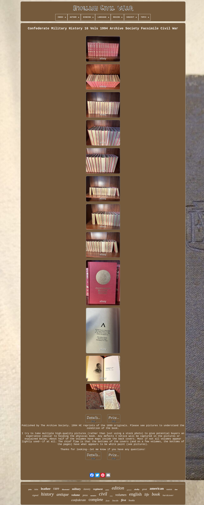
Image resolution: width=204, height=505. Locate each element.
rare (56, 488)
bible (36, 489)
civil (103, 494)
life (146, 494)
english (135, 494)
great (144, 489)
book (156, 494)
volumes (120, 495)
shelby (136, 489)
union (107, 490)
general (129, 490)
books (132, 500)
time (176, 489)
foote (108, 501)
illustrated (65, 489)
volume (75, 495)
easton (169, 489)
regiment (98, 489)
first (123, 500)
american (157, 488)
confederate (78, 500)
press (85, 495)
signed (35, 495)
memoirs (93, 496)
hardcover (168, 495)
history (47, 494)
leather (46, 488)
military (76, 488)
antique (63, 494)
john (30, 489)
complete (96, 499)
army (111, 496)
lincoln (115, 500)
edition (118, 488)
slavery (87, 489)
